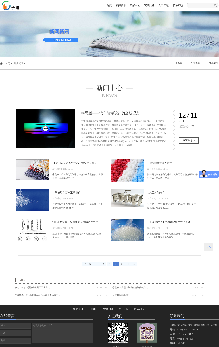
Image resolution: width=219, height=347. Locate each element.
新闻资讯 (18, 63)
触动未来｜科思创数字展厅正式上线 (32, 287)
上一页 (88, 264)
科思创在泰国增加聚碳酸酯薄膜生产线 (129, 287)
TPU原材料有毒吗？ (120, 295)
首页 (109, 5)
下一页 (131, 264)
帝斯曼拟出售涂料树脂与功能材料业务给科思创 (38, 295)
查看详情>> (189, 140)
